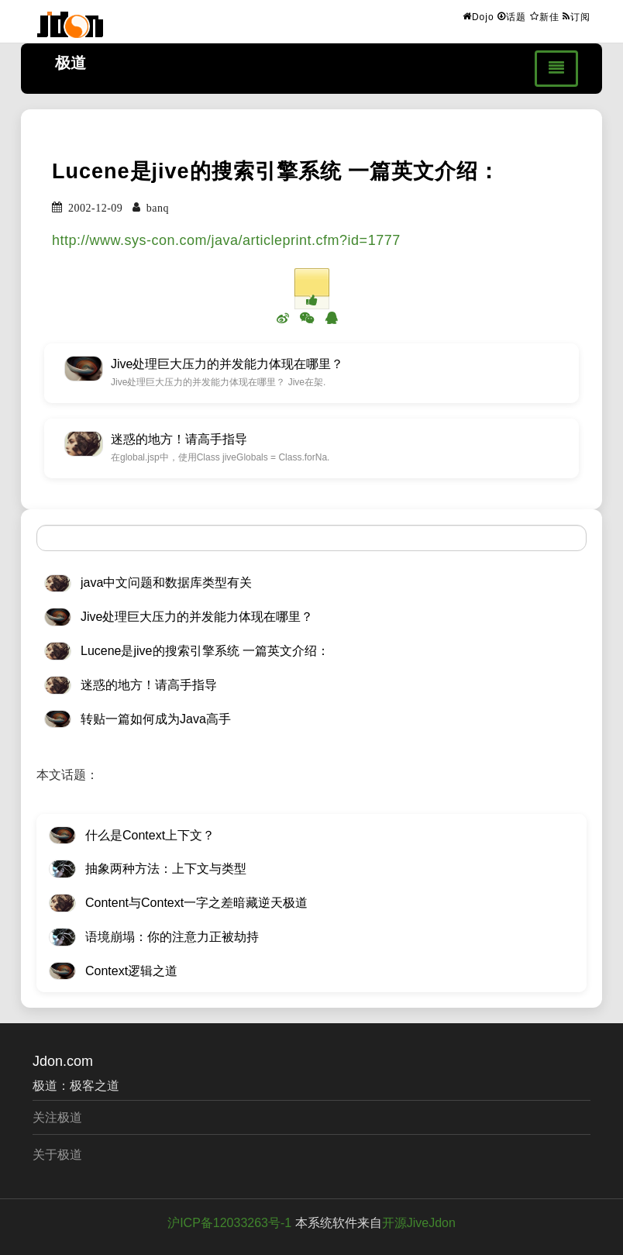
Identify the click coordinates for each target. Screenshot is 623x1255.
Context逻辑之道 (131, 970)
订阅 (576, 16)
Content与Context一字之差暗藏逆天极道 (196, 902)
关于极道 (57, 1154)
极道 (70, 62)
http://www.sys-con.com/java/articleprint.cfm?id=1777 (226, 240)
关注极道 (57, 1117)
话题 (511, 16)
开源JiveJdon (419, 1222)
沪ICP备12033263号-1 (229, 1222)
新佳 (544, 16)
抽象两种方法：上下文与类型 (165, 868)
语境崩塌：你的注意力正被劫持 (172, 936)
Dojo (478, 16)
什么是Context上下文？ (150, 835)
